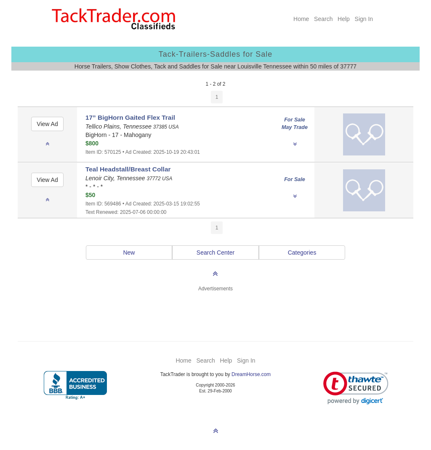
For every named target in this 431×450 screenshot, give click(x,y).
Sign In (364, 19)
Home (301, 19)
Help (344, 19)
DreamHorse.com (251, 374)
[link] (356, 388)
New (129, 252)
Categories (302, 252)
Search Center (215, 252)
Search (323, 19)
